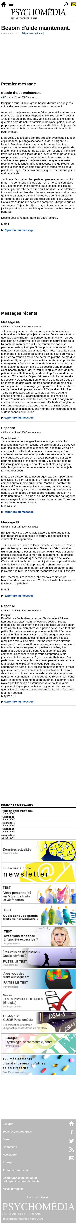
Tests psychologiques (17, 1131)
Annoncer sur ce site (16, 1170)
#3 (2, 432)
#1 (2, 610)
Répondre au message (19, 230)
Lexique (8, 1123)
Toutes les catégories (38, 1197)
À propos (9, 1162)
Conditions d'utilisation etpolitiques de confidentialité (21, 1179)
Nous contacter (13, 1188)
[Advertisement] (38, 57)
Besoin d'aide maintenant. (17, 811)
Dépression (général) (33, 33)
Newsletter (10, 1154)
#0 (2, 97)
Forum (7, 1139)
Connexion (10, 1147)
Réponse (7, 817)
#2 (2, 526)
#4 (2, 326)
